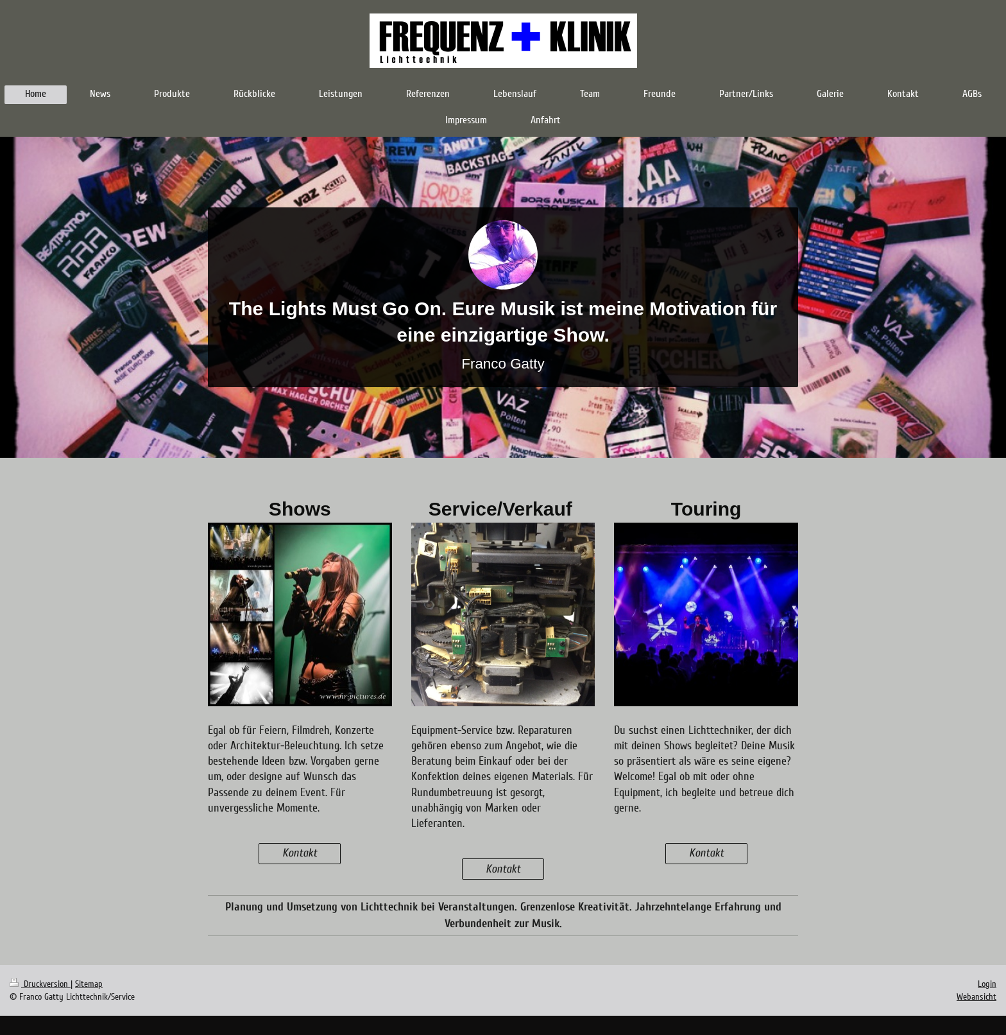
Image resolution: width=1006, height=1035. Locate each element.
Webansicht (976, 996)
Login (987, 983)
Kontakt (299, 853)
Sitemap (89, 983)
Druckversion (40, 983)
